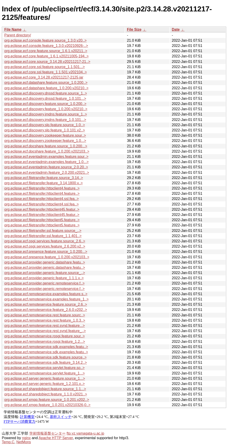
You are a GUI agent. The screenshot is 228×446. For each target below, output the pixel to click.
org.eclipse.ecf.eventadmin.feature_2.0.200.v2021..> (46, 172)
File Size (134, 29)
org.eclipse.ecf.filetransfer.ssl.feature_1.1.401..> (43, 236)
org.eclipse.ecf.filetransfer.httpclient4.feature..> (41, 188)
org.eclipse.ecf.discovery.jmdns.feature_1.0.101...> (45, 120)
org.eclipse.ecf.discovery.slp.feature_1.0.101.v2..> (44, 130)
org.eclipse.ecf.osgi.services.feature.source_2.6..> (44, 241)
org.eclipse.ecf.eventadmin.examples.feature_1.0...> (46, 162)
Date (176, 29)
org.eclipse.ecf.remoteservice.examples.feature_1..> (46, 299)
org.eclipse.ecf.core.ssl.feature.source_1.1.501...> (44, 67)
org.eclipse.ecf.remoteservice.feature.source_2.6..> (45, 304)
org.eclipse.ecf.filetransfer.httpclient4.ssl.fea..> (41, 199)
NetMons (23, 442)
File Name (13, 29)
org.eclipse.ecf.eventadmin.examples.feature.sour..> (46, 157)
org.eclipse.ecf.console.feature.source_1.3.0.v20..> (45, 40)
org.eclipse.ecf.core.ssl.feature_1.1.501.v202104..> (45, 72)
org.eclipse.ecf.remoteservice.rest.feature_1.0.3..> (44, 320)
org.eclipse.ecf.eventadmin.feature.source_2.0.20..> (46, 167)
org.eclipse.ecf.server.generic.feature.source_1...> (44, 378)
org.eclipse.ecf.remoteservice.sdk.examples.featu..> (46, 347)
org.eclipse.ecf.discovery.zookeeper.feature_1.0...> (45, 141)
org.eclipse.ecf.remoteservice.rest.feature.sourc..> (44, 315)
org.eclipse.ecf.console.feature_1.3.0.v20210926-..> (46, 46)
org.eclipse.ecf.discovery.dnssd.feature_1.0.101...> (45, 98)
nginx (26, 438)
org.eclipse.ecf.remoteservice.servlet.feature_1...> (44, 373)
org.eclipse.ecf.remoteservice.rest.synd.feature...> (44, 326)
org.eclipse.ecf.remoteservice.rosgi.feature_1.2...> (44, 341)
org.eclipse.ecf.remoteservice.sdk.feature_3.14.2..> (45, 362)
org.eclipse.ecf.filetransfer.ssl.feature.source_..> (42, 231)
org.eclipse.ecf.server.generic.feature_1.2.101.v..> (44, 384)
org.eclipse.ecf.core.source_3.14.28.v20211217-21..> (47, 62)
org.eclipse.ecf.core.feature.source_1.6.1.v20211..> (45, 51)
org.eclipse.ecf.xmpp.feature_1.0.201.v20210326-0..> (47, 405)
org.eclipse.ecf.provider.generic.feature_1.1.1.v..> (44, 278)
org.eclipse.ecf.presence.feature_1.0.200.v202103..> (46, 257)
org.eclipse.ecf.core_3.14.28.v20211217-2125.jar (43, 77)
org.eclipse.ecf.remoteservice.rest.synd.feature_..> (45, 331)
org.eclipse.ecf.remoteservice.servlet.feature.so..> (44, 368)
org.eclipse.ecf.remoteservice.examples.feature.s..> (45, 294)
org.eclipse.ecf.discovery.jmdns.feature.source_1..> (45, 114)
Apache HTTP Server (56, 438)
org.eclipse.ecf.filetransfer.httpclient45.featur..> (41, 209)
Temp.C (8, 442)
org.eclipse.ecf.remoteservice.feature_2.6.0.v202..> (45, 310)
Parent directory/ (17, 35)
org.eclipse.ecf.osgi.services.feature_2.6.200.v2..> (44, 246)
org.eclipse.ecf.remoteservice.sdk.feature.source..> (45, 357)
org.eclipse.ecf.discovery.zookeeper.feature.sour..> (45, 135)
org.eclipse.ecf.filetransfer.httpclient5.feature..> (41, 220)
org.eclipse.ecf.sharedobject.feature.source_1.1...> (45, 389)
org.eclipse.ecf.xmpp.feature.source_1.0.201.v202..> (46, 400)
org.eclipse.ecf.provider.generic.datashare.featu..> (44, 262)
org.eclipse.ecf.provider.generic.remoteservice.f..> (44, 283)
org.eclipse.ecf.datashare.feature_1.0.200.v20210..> (46, 88)
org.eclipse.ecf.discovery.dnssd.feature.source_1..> (45, 93)
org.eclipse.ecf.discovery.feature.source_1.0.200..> (45, 104)
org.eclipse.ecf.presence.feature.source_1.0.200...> (45, 252)
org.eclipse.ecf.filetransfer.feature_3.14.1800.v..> (43, 183)
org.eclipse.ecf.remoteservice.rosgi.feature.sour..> (44, 336)
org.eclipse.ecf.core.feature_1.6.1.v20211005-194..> (46, 56)
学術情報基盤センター (47, 433)
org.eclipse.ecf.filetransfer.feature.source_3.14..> (43, 178)
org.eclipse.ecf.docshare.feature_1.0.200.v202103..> (46, 151)
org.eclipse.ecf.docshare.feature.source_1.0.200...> (45, 146)
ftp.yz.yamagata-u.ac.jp (85, 433)
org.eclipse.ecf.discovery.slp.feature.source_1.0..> (44, 125)
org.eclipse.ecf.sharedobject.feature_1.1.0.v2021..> (45, 394)
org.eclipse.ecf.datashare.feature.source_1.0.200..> (45, 83)
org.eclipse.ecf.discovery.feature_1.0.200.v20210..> (45, 109)
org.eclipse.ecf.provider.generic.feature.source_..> (44, 273)
